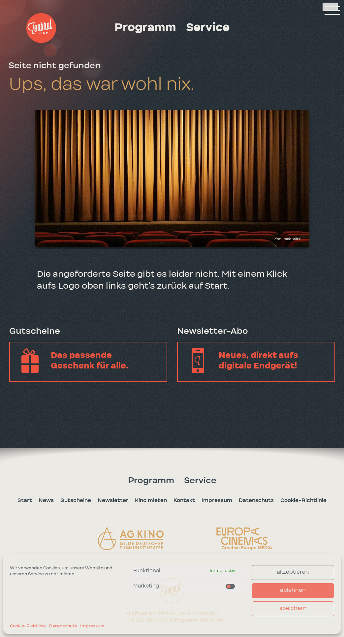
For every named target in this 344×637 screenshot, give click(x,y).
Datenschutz (63, 626)
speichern (293, 608)
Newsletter (113, 500)
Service (208, 27)
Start (24, 500)
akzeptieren (293, 572)
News (46, 500)
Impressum (92, 626)
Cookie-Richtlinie (28, 626)
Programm (145, 27)
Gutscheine (75, 500)
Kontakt (184, 500)
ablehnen (293, 590)
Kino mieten (151, 500)
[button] (41, 28)
